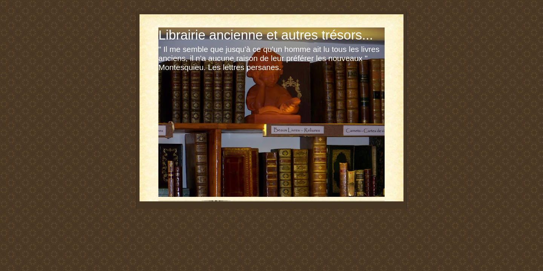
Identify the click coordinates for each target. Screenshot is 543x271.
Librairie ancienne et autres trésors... (265, 34)
